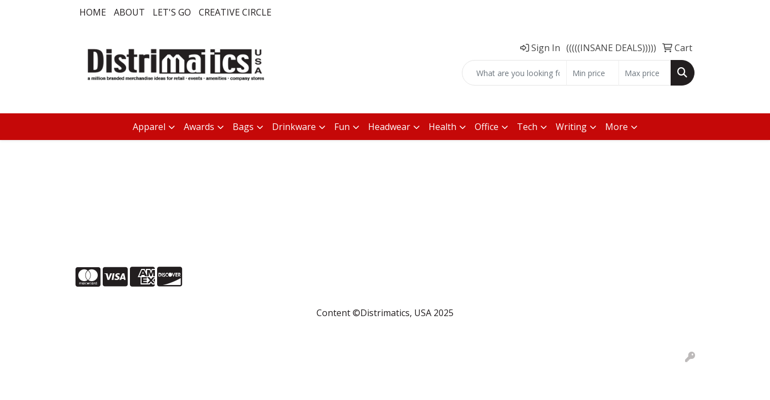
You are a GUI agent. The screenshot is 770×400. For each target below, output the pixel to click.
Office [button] (487, 127)
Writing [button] (571, 127)
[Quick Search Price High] (644, 73)
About (129, 12)
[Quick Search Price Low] (592, 73)
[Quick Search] (514, 73)
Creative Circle (235, 12)
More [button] (616, 127)
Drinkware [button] (294, 127)
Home (92, 12)
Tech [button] (527, 127)
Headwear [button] (389, 127)
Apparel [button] (149, 127)
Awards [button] (199, 127)
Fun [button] (342, 127)
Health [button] (442, 127)
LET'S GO (172, 12)
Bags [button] (243, 127)
